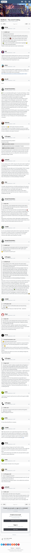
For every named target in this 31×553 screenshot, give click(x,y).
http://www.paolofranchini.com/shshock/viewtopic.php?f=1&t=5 (14, 73)
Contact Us (18, 548)
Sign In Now (15, 529)
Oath (6, 469)
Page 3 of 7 (15, 24)
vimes (6, 65)
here (23, 437)
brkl (6, 51)
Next (26, 504)
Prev (4, 504)
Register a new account (15, 520)
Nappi (6, 314)
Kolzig (6, 27)
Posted (10, 28)
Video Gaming (14, 21)
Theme (12, 548)
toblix (3, 21)
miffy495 (7, 159)
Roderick (7, 122)
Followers (14, 534)
